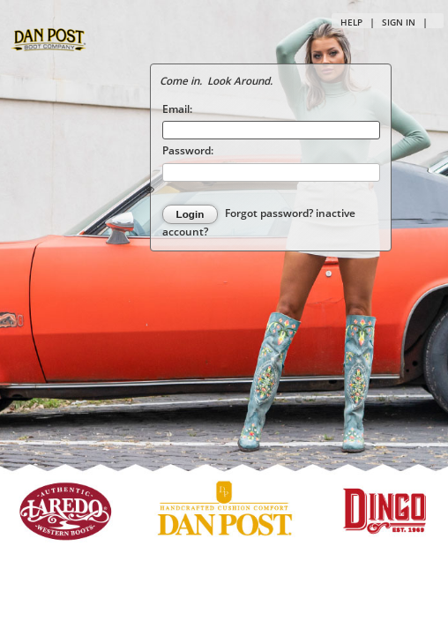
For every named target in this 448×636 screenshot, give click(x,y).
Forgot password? (270, 213)
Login (190, 214)
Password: (187, 150)
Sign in (398, 22)
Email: (177, 108)
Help (351, 22)
